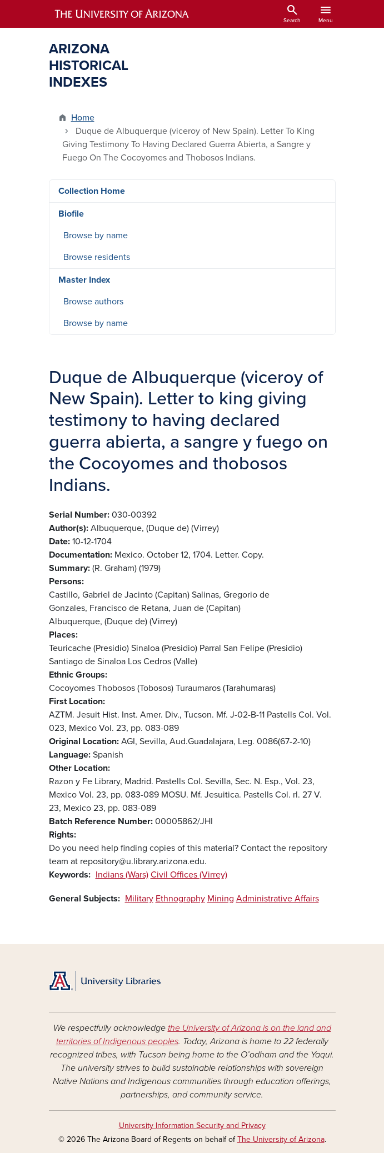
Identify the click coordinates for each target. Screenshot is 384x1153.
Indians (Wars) (122, 874)
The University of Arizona (281, 1139)
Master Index (84, 279)
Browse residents (96, 257)
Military (139, 898)
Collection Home (91, 191)
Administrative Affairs (277, 898)
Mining (220, 898)
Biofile (71, 213)
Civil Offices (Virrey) (189, 874)
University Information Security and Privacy (192, 1125)
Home (82, 117)
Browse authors (93, 301)
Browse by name (95, 235)
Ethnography (180, 898)
